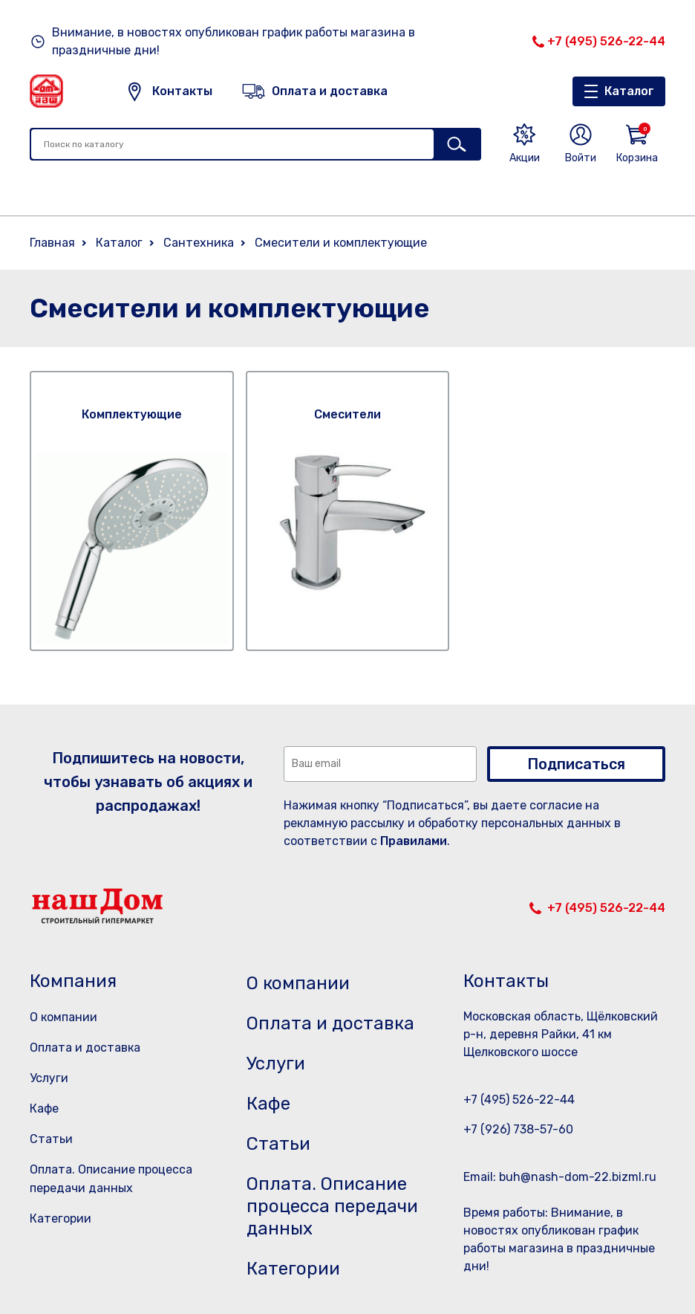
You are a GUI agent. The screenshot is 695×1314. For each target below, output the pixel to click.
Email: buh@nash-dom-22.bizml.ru (559, 1177)
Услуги (49, 1078)
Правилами (413, 841)
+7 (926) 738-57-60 (518, 1129)
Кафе (44, 1108)
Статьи (51, 1139)
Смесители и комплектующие (341, 243)
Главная (52, 243)
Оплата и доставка (85, 1047)
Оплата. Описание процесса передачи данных (332, 1206)
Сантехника (198, 243)
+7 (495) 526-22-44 (606, 41)
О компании (63, 1017)
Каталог (629, 91)
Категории (60, 1218)
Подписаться (576, 764)
